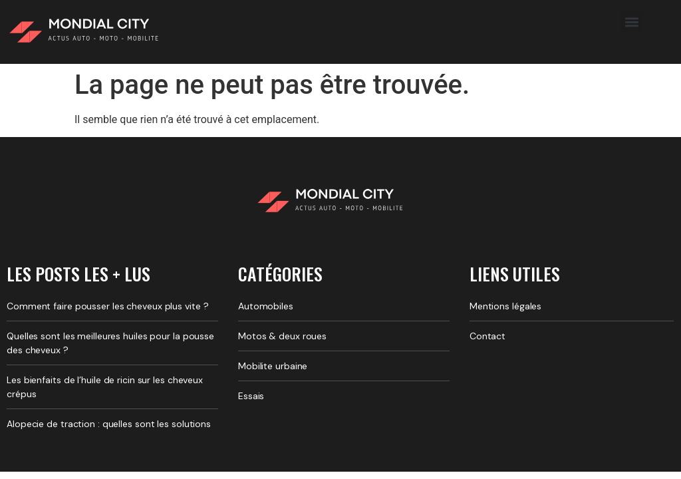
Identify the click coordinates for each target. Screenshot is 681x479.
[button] (631, 22)
